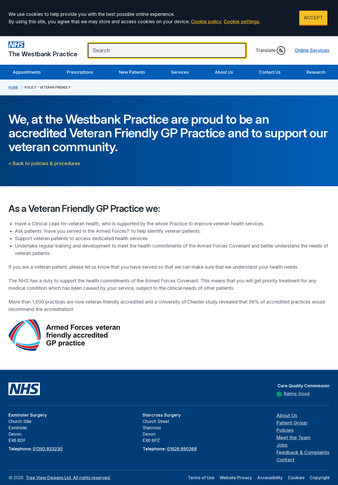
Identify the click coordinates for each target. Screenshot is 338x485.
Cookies (296, 477)
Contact (285, 460)
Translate (270, 50)
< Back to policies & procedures (44, 163)
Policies (285, 430)
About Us (224, 72)
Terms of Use (201, 477)
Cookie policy (206, 21)
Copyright (320, 477)
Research (316, 72)
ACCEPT (313, 17)
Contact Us (269, 72)
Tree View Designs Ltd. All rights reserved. (68, 477)
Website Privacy (236, 477)
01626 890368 (182, 448)
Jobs (282, 445)
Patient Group (291, 423)
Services (180, 72)
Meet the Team (293, 437)
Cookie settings (241, 21)
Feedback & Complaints (303, 452)
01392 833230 (48, 448)
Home (13, 87)
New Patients (132, 72)
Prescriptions (80, 72)
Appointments (27, 72)
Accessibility (270, 477)
